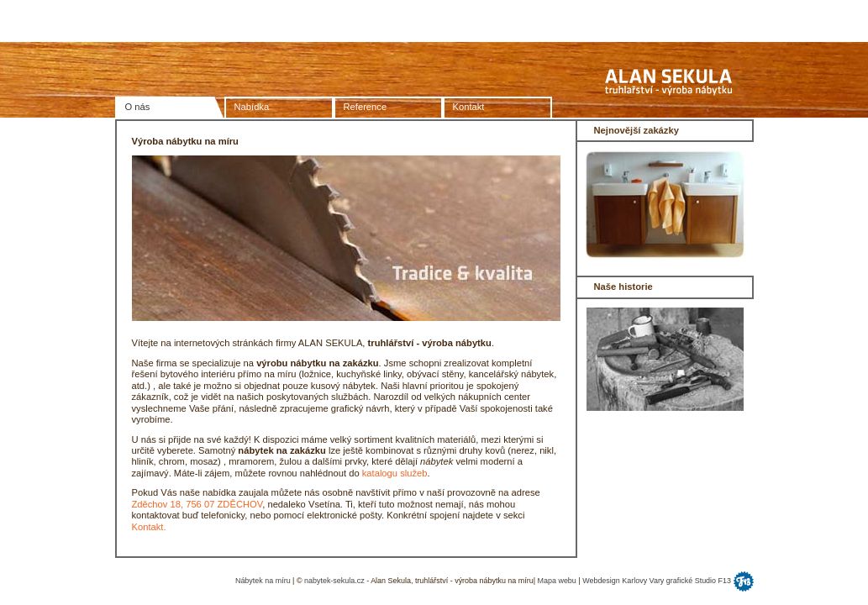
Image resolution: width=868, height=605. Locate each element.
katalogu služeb (395, 473)
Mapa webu (557, 580)
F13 (724, 580)
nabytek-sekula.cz (334, 580)
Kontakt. (149, 527)
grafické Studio (692, 580)
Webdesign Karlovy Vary (623, 580)
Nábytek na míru (263, 580)
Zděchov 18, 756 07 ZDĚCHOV (197, 504)
